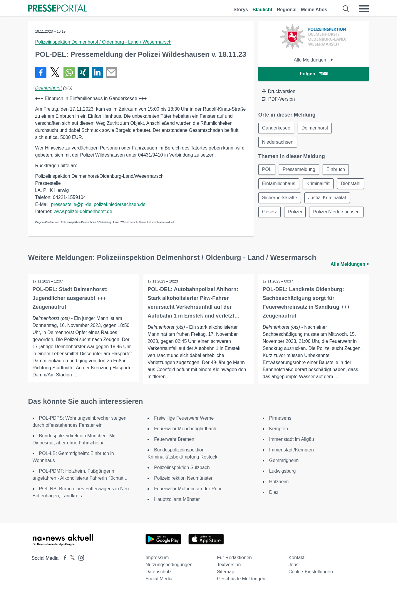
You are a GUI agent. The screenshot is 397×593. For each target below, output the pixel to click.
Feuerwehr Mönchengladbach (185, 428)
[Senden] (111, 72)
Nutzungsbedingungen (168, 564)
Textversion (229, 564)
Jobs (294, 564)
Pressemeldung (299, 169)
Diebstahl (351, 183)
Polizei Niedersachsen (336, 211)
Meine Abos (314, 9)
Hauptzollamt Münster (177, 499)
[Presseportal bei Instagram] (79, 557)
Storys (240, 9)
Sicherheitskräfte (279, 197)
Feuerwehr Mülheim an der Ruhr (188, 488)
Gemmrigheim (284, 460)
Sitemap (225, 571)
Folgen (313, 73)
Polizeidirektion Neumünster (183, 478)
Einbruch (335, 169)
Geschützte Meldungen (241, 578)
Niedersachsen (278, 141)
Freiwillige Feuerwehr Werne (184, 418)
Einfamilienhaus (278, 183)
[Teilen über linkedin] (97, 72)
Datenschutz (158, 571)
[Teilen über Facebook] (40, 72)
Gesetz (269, 211)
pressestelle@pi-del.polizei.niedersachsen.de (98, 204)
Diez (274, 492)
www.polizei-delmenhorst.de (83, 211)
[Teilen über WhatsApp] (69, 72)
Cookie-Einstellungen (311, 571)
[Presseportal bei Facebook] (63, 558)
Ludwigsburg (282, 471)
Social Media (158, 578)
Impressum (157, 557)
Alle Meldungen (314, 59)
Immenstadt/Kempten (291, 449)
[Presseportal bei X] (70, 558)
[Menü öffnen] (364, 9)
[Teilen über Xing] (83, 72)
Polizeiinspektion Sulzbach (182, 467)
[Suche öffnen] (346, 9)
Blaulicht (262, 9)
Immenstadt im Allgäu (291, 439)
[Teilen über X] (55, 72)
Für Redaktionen (234, 557)
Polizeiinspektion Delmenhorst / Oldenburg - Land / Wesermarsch (103, 41)
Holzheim (279, 481)
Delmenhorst (48, 87)
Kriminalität (318, 183)
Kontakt (296, 557)
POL (267, 169)
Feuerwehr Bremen (174, 439)
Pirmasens (280, 418)
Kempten (278, 428)
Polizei (295, 211)
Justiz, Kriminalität (327, 197)
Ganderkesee (276, 127)
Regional (287, 9)
